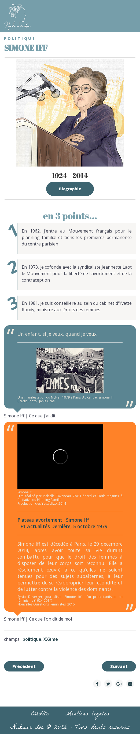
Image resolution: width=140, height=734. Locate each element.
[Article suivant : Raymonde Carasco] (119, 666)
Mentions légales (87, 714)
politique (32, 639)
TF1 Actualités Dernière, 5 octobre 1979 (62, 526)
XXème (50, 639)
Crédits (40, 714)
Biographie (70, 188)
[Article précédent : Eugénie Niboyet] (24, 666)
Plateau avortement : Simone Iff (53, 520)
